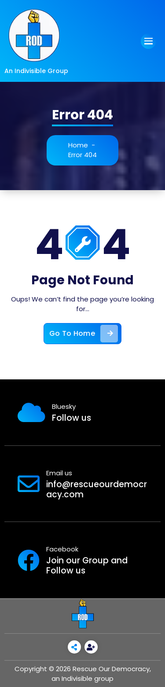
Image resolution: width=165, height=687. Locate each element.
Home (78, 145)
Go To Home (83, 334)
